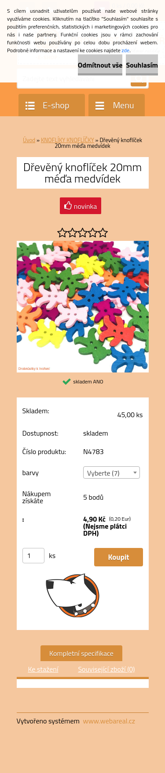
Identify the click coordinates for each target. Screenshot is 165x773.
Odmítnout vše (100, 65)
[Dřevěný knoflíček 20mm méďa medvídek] (83, 244)
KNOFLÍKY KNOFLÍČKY (67, 140)
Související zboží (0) (106, 669)
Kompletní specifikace (81, 653)
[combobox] (111, 472)
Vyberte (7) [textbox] (103, 473)
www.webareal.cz (109, 721)
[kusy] (33, 555)
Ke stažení (43, 669)
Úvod (29, 140)
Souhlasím (142, 65)
